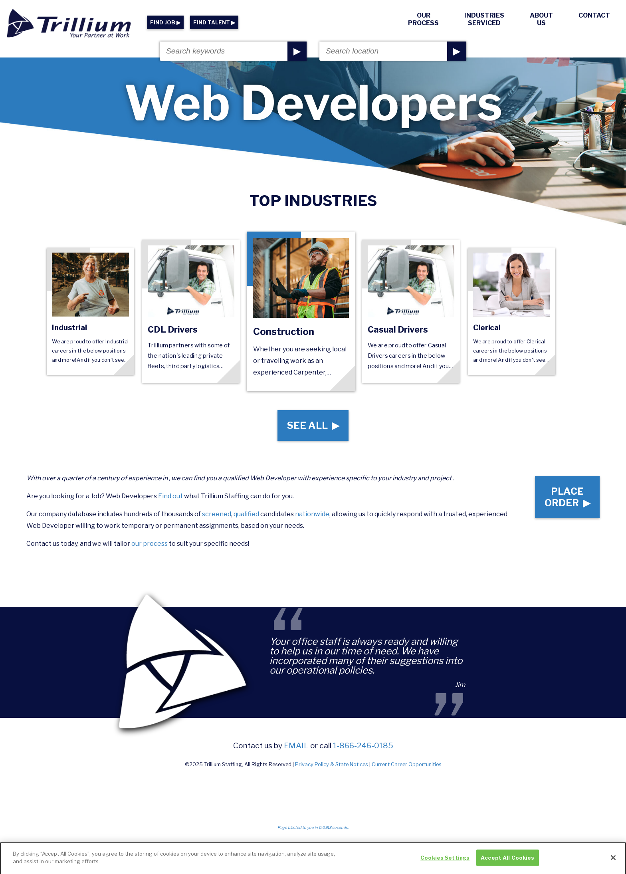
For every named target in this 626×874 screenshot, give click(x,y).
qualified (246, 514)
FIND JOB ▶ (165, 23)
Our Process (423, 19)
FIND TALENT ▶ (214, 23)
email (296, 745)
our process (149, 543)
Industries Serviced (484, 19)
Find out (170, 496)
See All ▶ (313, 425)
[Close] (613, 860)
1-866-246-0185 (363, 745)
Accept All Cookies (507, 860)
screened (216, 514)
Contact (594, 15)
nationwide (312, 514)
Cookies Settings (445, 860)
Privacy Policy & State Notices (331, 764)
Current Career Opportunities (407, 764)
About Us (541, 19)
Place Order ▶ (567, 497)
